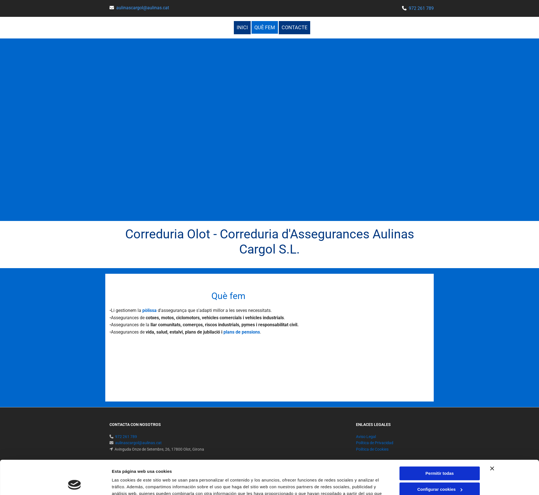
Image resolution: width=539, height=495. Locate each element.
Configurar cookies (439, 457)
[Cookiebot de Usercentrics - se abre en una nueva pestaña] (74, 484)
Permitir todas (440, 441)
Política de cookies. (192, 468)
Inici (242, 27)
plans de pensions (241, 332)
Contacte (294, 27)
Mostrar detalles (128, 484)
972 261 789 (421, 8)
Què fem (264, 27)
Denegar (439, 473)
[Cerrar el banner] (492, 437)
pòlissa (149, 310)
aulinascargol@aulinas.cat (142, 7)
